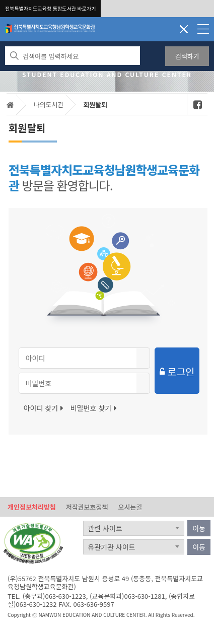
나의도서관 (49, 104)
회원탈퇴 (95, 104)
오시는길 (130, 507)
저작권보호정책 (87, 507)
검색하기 (187, 56)
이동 (198, 528)
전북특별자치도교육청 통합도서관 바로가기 (50, 8)
